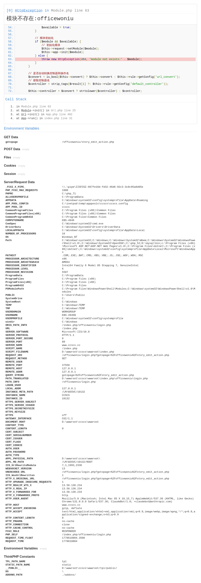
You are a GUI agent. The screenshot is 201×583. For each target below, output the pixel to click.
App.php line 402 (59, 114)
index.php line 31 (58, 118)
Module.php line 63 (70, 11)
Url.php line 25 (63, 110)
